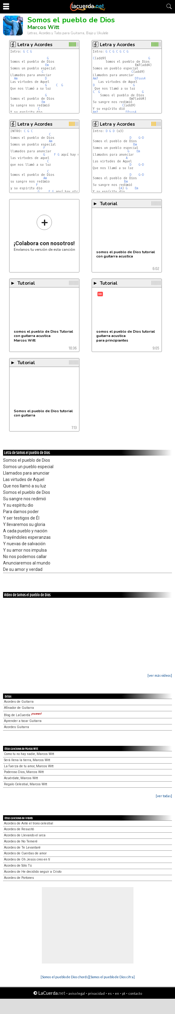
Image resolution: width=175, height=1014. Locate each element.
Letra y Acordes (35, 45)
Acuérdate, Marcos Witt (21, 778)
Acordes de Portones (19, 878)
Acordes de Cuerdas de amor (25, 853)
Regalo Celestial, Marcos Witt (25, 784)
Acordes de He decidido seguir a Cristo (32, 872)
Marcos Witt (43, 27)
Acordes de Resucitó (19, 829)
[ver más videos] (160, 675)
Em (47, 65)
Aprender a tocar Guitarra (23, 721)
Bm (135, 144)
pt (123, 993)
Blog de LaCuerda (23, 715)
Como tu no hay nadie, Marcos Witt (29, 754)
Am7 (95, 78)
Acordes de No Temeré (21, 841)
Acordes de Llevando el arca (25, 835)
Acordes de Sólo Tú (18, 866)
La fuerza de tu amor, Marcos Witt (28, 766)
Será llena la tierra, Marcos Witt (27, 760)
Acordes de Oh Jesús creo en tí (27, 859)
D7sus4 (140, 78)
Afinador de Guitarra (19, 708)
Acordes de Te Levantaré (22, 847)
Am (15, 78)
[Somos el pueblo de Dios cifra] (112, 977)
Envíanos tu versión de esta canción (44, 233)
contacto (135, 993)
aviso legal (76, 993)
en (117, 993)
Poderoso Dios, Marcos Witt (24, 772)
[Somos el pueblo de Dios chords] (65, 977)
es (110, 993)
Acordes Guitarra (16, 727)
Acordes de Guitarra (19, 702)
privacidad (96, 993)
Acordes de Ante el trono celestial (28, 823)
